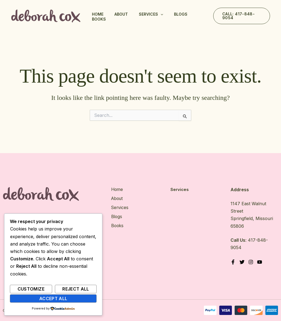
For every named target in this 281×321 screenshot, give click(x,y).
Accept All (53, 298)
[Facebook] (233, 262)
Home (97, 14)
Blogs (180, 14)
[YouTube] (260, 262)
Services (151, 14)
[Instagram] (251, 262)
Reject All (75, 289)
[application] (160, 14)
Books (99, 19)
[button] (241, 16)
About (121, 14)
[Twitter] (242, 262)
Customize (31, 289)
